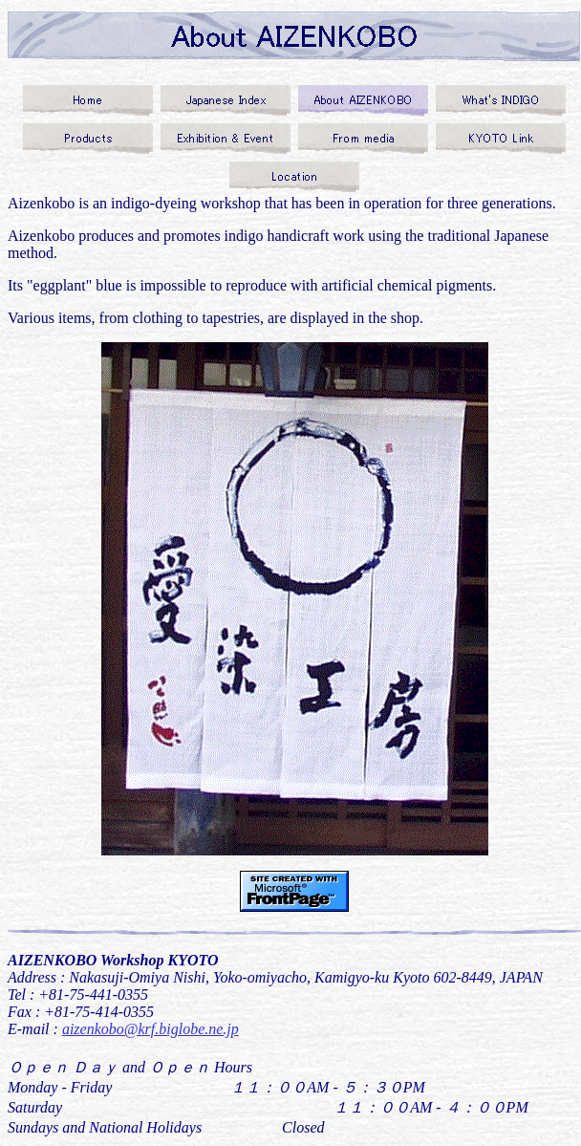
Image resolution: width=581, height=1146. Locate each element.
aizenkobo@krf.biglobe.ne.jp (150, 1029)
